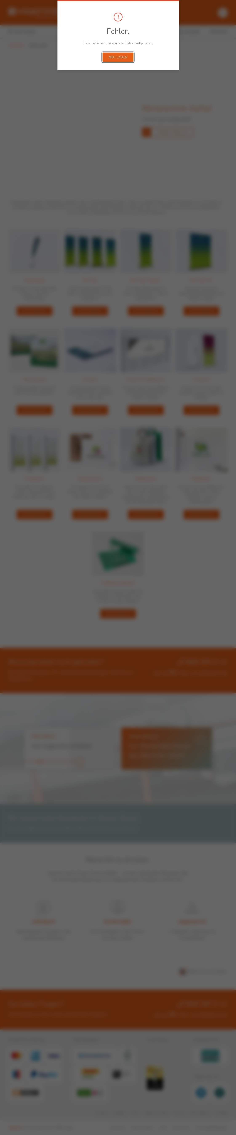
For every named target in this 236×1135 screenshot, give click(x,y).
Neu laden (118, 57)
